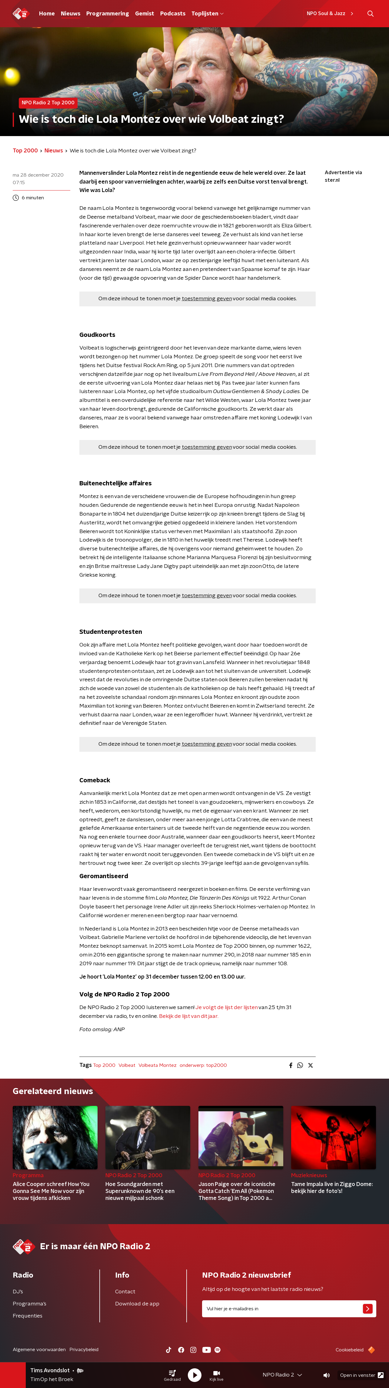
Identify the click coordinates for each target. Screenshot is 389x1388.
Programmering (107, 14)
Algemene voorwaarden (39, 1349)
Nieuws (70, 14)
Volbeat (126, 1065)
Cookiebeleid (350, 1349)
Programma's (29, 1304)
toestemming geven (207, 298)
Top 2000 (104, 1065)
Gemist (144, 14)
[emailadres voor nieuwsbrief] (289, 1308)
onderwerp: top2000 (203, 1065)
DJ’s (18, 1292)
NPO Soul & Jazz (331, 14)
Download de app (137, 1304)
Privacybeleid (83, 1349)
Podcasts (172, 14)
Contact (125, 1292)
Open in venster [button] (362, 1375)
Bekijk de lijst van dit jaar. (188, 1016)
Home (47, 14)
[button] (172, 1375)
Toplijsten (207, 14)
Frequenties (27, 1316)
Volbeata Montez (157, 1065)
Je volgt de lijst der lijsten (226, 1007)
